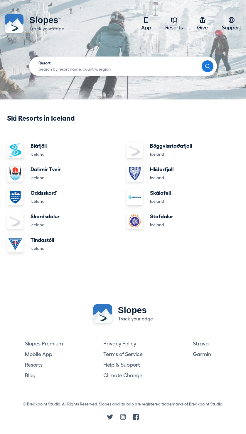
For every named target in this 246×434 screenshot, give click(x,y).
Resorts (174, 23)
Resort (44, 63)
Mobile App (38, 354)
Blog (30, 375)
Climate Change (122, 375)
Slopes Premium (44, 343)
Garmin (202, 354)
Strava (201, 343)
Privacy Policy (119, 343)
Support (231, 23)
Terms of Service (123, 354)
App (146, 23)
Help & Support (121, 365)
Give (202, 23)
